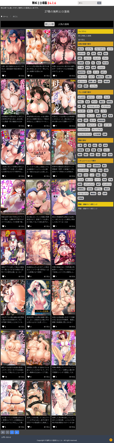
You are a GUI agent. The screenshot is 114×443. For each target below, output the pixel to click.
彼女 (94, 145)
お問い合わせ (6, 437)
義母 (87, 150)
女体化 (90, 189)
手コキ (94, 102)
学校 (104, 175)
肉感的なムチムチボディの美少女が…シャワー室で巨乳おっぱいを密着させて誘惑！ (38, 269)
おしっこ (91, 116)
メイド (110, 49)
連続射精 (101, 120)
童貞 (100, 170)
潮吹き (102, 102)
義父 (99, 150)
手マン (90, 111)
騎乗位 (109, 102)
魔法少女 (100, 77)
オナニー (91, 97)
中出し (80, 102)
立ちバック (92, 125)
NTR (86, 175)
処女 (87, 63)
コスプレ (89, 49)
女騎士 (108, 77)
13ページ (46, 213)
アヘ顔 (80, 67)
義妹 (86, 155)
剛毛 (86, 86)
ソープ (97, 180)
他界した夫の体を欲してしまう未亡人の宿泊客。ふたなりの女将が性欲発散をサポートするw (63, 420)
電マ (100, 125)
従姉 (110, 155)
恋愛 (106, 170)
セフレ (106, 150)
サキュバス (82, 77)
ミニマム (93, 86)
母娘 (104, 180)
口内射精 (97, 134)
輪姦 (98, 175)
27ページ (46, 163)
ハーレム (81, 166)
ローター (107, 125)
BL (99, 193)
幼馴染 (80, 150)
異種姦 (80, 198)
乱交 (87, 102)
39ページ (71, 163)
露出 (104, 166)
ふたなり (101, 67)
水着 (99, 53)
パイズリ (81, 111)
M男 (89, 166)
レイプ (93, 170)
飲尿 (110, 116)
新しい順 (49, 24)
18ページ (46, 263)
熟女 (98, 63)
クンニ (99, 97)
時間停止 (81, 189)
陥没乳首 (81, 72)
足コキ (92, 120)
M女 (100, 81)
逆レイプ (89, 180)
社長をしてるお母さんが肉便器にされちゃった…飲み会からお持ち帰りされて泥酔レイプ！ (63, 118)
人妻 (79, 145)
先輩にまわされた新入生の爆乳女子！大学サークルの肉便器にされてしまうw (63, 68)
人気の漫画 (63, 24)
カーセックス (83, 193)
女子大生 (81, 53)
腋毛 (79, 86)
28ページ (71, 113)
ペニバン (81, 125)
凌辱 (104, 193)
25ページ (46, 62)
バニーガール (100, 49)
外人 (89, 72)
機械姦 (93, 193)
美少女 (80, 49)
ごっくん (81, 116)
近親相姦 (97, 166)
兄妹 (98, 155)
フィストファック (84, 134)
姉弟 (105, 145)
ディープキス (97, 130)
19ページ (21, 113)
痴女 (105, 53)
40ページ (21, 414)
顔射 (96, 111)
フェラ (106, 97)
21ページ (21, 62)
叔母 (92, 155)
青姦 (79, 120)
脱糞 (104, 134)
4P (84, 106)
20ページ (21, 163)
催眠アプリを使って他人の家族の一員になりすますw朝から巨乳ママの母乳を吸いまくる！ (12, 269)
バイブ (103, 111)
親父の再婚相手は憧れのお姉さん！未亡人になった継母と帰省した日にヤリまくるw (63, 219)
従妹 (104, 155)
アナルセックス (93, 106)
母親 (93, 150)
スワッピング (89, 184)
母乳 (86, 120)
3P (79, 106)
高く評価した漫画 (84, 36)
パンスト (97, 58)
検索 (99, 3)
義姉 (79, 155)
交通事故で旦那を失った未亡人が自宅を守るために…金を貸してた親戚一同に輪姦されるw (12, 118)
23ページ (21, 263)
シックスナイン (84, 130)
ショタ (80, 180)
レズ (92, 175)
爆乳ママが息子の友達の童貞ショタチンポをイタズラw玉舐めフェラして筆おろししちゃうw (12, 369)
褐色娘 (106, 81)
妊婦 (93, 67)
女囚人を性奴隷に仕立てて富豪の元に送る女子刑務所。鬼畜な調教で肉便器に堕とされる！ (63, 319)
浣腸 (104, 116)
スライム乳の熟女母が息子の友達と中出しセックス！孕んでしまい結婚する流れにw (38, 68)
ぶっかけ (81, 97)
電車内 (106, 189)
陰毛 (87, 67)
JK (88, 53)
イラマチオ (106, 106)
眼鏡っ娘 (92, 81)
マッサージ (107, 184)
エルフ (91, 77)
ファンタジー (83, 170)
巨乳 (93, 53)
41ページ (71, 414)
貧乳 (79, 58)
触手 (98, 184)
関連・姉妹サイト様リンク (88, 208)
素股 (98, 116)
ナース (96, 72)
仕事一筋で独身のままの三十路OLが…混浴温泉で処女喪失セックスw (12, 68)
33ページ (46, 113)
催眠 (79, 175)
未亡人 (103, 72)
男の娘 (105, 63)
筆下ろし (98, 189)
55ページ (21, 213)
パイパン (87, 58)
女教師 (80, 63)
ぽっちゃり (82, 81)
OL (93, 63)
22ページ (71, 363)
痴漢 (79, 184)
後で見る (21, 76)
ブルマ (105, 58)
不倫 (110, 180)
